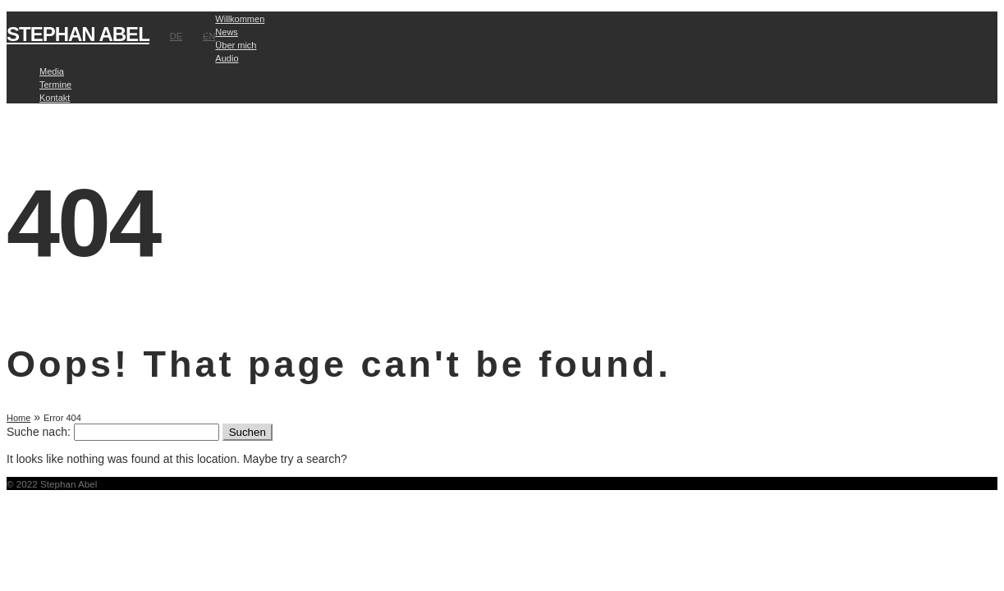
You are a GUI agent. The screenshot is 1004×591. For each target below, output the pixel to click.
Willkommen (239, 19)
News (226, 32)
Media (51, 71)
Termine (55, 84)
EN (209, 36)
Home (18, 418)
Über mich (235, 45)
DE (176, 36)
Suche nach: (39, 431)
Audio (226, 58)
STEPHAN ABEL (78, 34)
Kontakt (54, 98)
